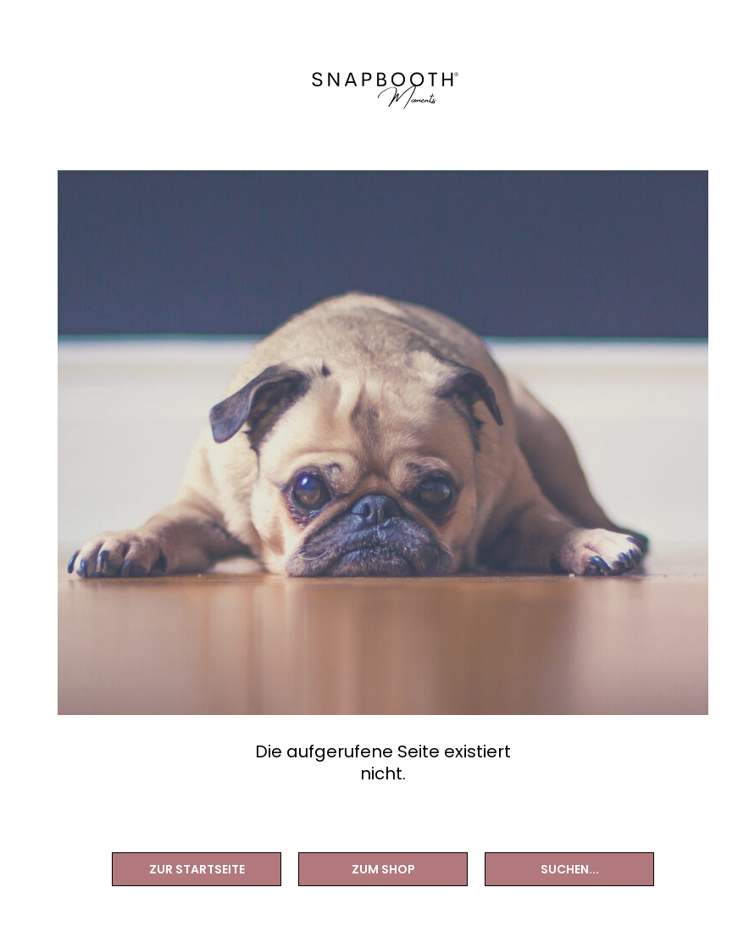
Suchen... (570, 869)
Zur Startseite (197, 869)
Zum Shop (383, 869)
